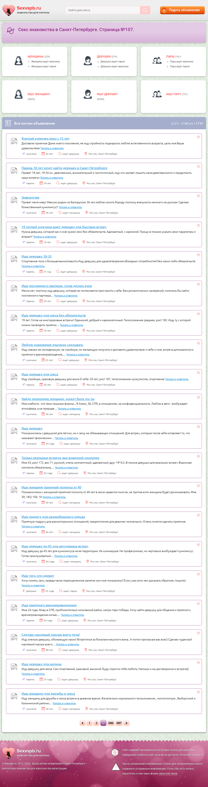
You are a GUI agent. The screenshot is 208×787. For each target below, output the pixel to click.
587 (118, 723)
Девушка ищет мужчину (115, 66)
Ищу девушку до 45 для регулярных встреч (55, 546)
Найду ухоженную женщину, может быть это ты (58, 399)
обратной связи (168, 773)
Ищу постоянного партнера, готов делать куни (57, 286)
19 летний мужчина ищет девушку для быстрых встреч (64, 227)
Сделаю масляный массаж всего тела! (51, 634)
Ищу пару (174, 94)
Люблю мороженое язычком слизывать (52, 344)
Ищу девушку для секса (40, 374)
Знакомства (30, 197)
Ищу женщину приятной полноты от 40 (51, 487)
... (103, 723)
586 (111, 723)
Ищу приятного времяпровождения (49, 605)
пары (170, 56)
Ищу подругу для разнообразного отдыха (53, 516)
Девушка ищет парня (113, 61)
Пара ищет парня (180, 66)
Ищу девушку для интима (41, 664)
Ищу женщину (39, 94)
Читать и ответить (52, 148)
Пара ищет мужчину (181, 61)
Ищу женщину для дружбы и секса (48, 693)
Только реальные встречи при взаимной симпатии (60, 457)
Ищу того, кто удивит (38, 575)
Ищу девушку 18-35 (37, 256)
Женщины (36, 56)
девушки (104, 56)
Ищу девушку (107, 94)
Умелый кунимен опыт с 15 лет (45, 138)
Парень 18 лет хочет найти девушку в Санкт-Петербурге (64, 168)
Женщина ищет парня (43, 66)
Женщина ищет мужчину (45, 61)
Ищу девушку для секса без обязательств (54, 315)
